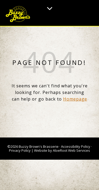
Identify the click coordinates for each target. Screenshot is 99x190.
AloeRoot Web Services (71, 150)
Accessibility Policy (75, 146)
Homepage (75, 99)
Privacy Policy (20, 150)
